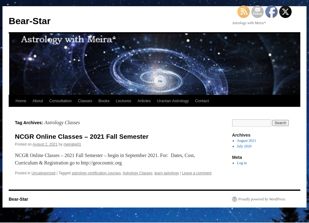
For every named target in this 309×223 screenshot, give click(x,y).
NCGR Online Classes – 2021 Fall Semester (82, 136)
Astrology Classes (137, 173)
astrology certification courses (96, 173)
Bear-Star (30, 21)
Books (104, 100)
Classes (85, 100)
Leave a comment (196, 173)
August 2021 (246, 140)
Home (21, 100)
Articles (144, 100)
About (38, 100)
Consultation (60, 100)
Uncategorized (43, 173)
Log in (242, 163)
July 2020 (244, 146)
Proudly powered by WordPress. (262, 199)
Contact (202, 100)
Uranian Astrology (173, 100)
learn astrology (166, 173)
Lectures (123, 100)
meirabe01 (72, 144)
